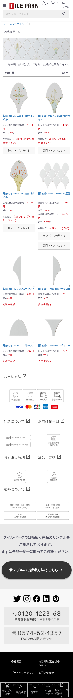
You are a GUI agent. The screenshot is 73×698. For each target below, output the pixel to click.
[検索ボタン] (64, 14)
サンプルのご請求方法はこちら (36, 570)
